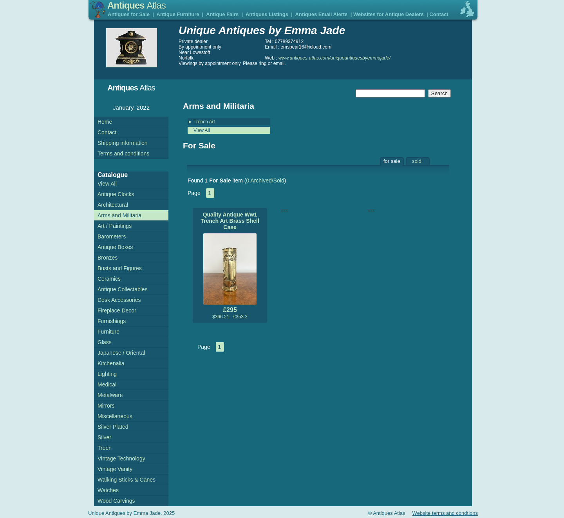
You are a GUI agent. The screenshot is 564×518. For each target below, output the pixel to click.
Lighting (107, 374)
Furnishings (112, 321)
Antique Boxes (115, 247)
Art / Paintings (115, 226)
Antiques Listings (267, 14)
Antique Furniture (178, 14)
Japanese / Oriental (121, 353)
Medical (107, 384)
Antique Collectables (123, 289)
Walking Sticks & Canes (126, 479)
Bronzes (108, 257)
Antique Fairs (222, 14)
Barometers (112, 236)
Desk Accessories (119, 300)
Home (105, 122)
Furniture (108, 331)
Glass (105, 342)
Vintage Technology (121, 458)
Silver (104, 437)
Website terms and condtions (445, 513)
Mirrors (106, 405)
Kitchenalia (111, 363)
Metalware (110, 395)
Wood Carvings (116, 501)
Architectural (113, 205)
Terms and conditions (123, 153)
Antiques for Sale (129, 14)
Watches (108, 490)
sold (416, 161)
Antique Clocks (116, 194)
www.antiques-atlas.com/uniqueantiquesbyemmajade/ (334, 58)
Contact (438, 14)
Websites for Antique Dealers (388, 14)
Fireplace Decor (117, 310)
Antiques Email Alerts (321, 14)
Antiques (136, 5)
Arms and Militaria (119, 215)
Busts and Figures (120, 268)
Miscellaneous (115, 416)
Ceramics (109, 279)
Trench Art (204, 122)
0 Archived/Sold (265, 180)
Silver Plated (113, 427)
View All (201, 130)
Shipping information (123, 143)
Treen (105, 448)
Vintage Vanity (115, 469)
